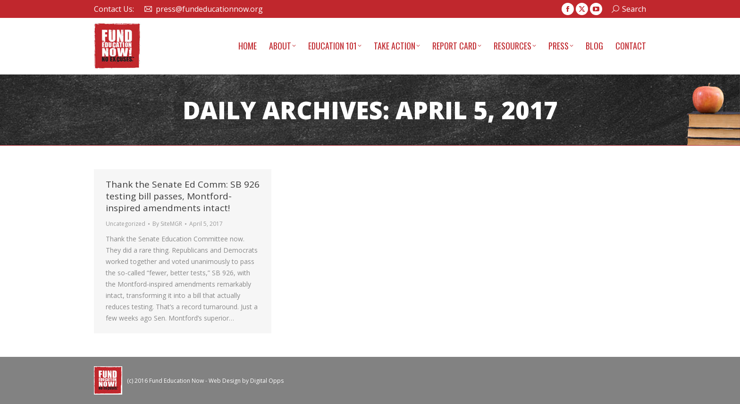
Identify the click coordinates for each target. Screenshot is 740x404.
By (167, 224)
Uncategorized (125, 224)
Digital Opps (267, 381)
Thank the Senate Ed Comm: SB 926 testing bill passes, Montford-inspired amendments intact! (183, 196)
